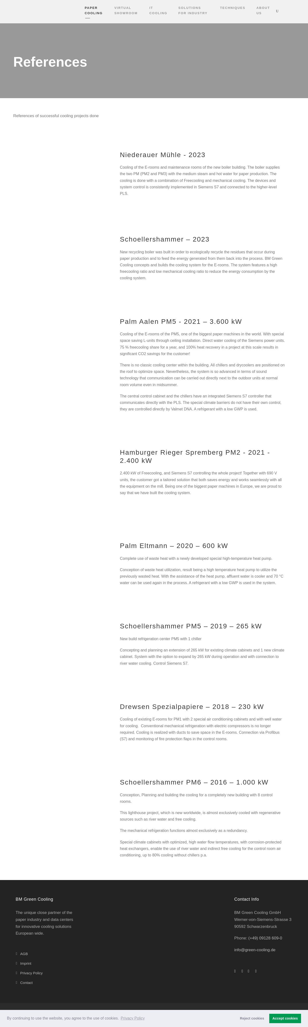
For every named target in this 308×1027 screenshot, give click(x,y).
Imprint (25, 963)
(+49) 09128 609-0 (264, 938)
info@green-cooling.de (255, 950)
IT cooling (158, 10)
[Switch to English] (286, 11)
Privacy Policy (31, 973)
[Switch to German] (296, 11)
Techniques (232, 8)
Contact (26, 983)
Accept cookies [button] (285, 1018)
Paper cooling (94, 10)
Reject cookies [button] (252, 1018)
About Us (263, 10)
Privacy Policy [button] (133, 1018)
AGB (24, 954)
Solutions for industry (192, 10)
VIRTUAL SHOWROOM (126, 10)
